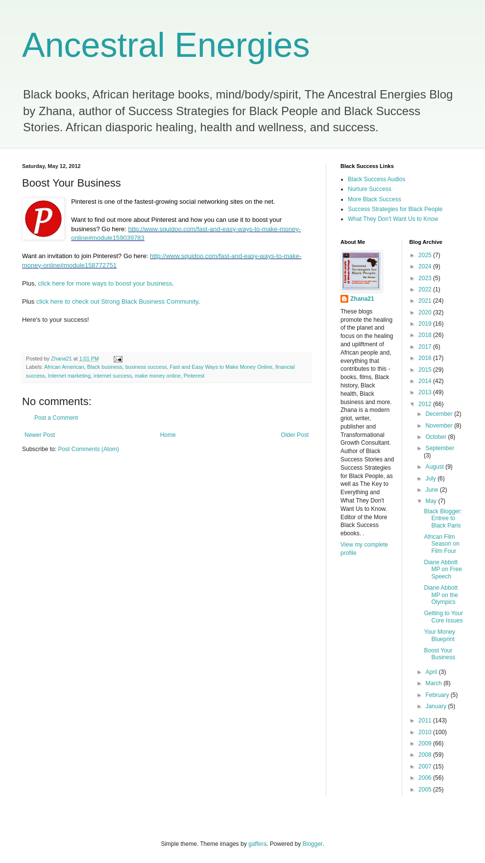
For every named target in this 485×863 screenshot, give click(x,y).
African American (64, 367)
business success (146, 367)
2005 (425, 789)
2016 (425, 358)
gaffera (257, 843)
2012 (425, 404)
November (439, 425)
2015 (425, 369)
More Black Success (374, 199)
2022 (425, 289)
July (431, 478)
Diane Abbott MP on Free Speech (442, 569)
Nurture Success (369, 189)
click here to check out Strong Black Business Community (117, 301)
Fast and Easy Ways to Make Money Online (221, 367)
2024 (425, 266)
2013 (425, 392)
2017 (425, 346)
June (432, 489)
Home (168, 435)
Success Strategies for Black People (395, 209)
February (437, 695)
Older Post (295, 435)
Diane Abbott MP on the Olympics (441, 594)
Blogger (313, 843)
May (431, 501)
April (431, 672)
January (436, 706)
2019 (425, 323)
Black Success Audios (376, 179)
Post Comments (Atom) (88, 449)
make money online (158, 376)
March (434, 683)
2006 (425, 777)
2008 (425, 754)
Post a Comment (56, 417)
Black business (104, 367)
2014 (425, 381)
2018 (425, 335)
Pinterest (194, 376)
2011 (425, 720)
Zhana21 (362, 298)
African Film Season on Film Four (441, 543)
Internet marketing (69, 376)
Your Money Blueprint (439, 635)
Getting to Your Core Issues (443, 616)
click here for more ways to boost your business (105, 283)
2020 (425, 312)
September (439, 448)
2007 (425, 766)
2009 (425, 743)
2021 (425, 300)
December (439, 413)
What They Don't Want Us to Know (393, 219)
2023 (425, 278)
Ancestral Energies (166, 45)
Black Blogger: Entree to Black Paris (442, 518)
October (436, 436)
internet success (113, 376)
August (435, 466)
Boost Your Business (439, 654)
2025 (425, 255)
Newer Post (39, 435)
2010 (425, 732)
